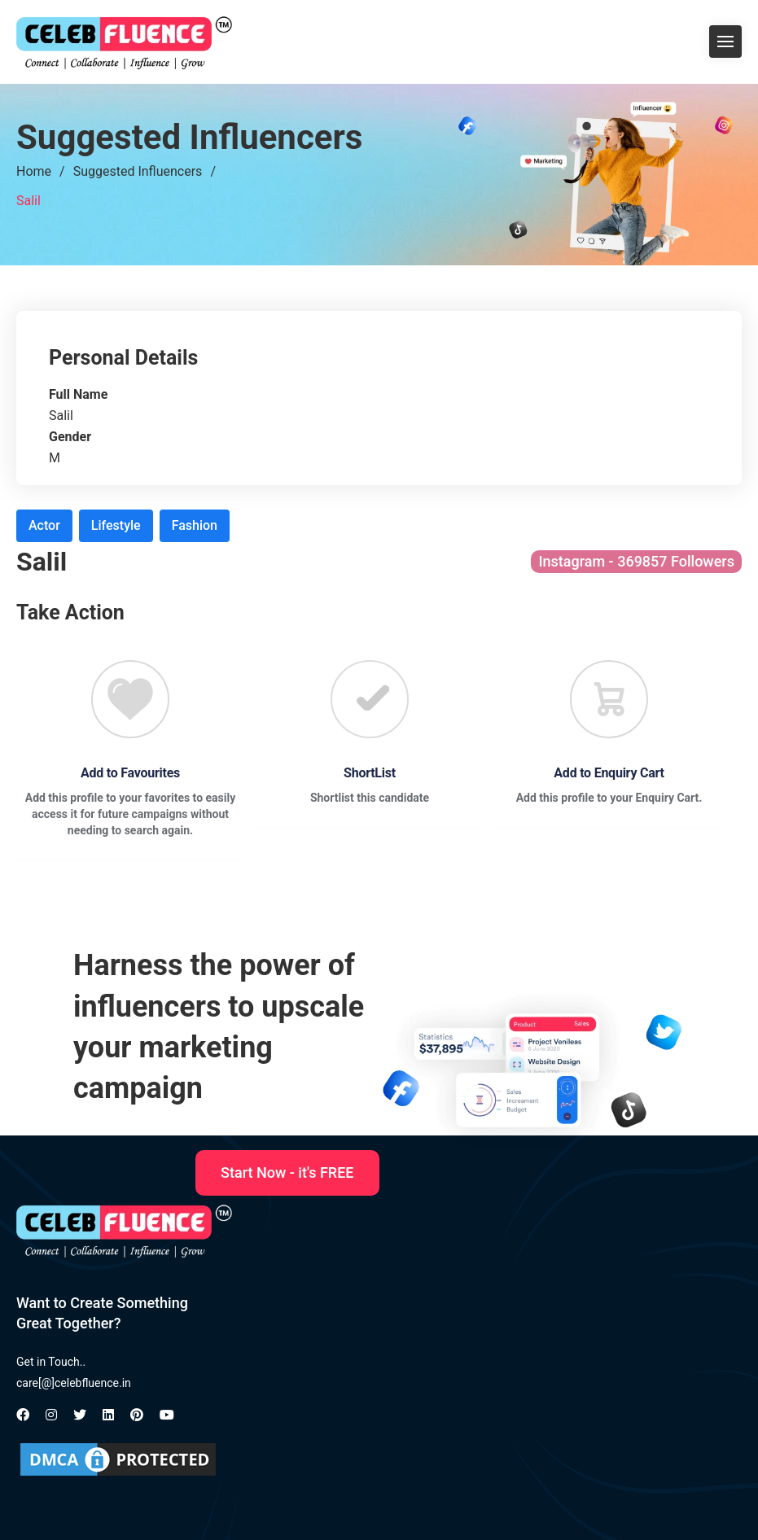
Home (33, 171)
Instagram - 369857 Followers (636, 561)
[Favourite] (130, 699)
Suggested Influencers (138, 171)
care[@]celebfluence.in (73, 1382)
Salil (28, 200)
